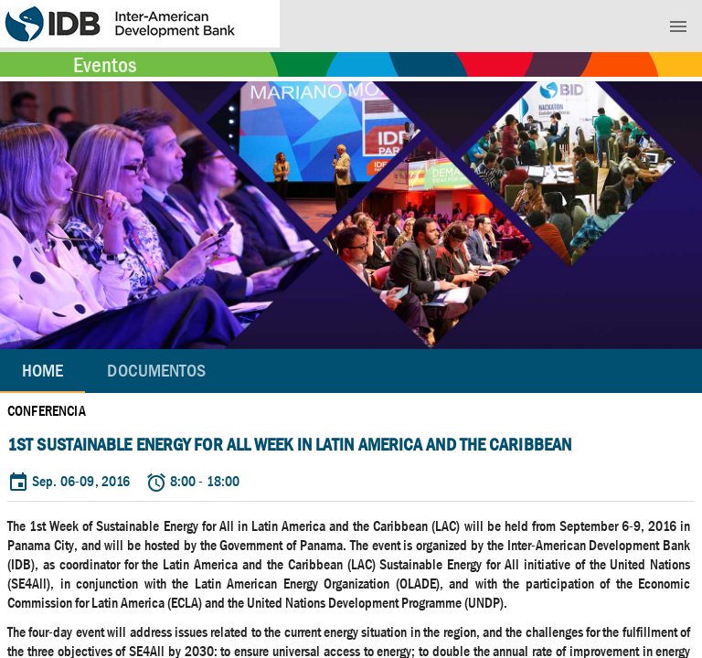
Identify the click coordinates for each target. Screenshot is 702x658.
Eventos (104, 65)
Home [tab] (42, 370)
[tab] (156, 371)
